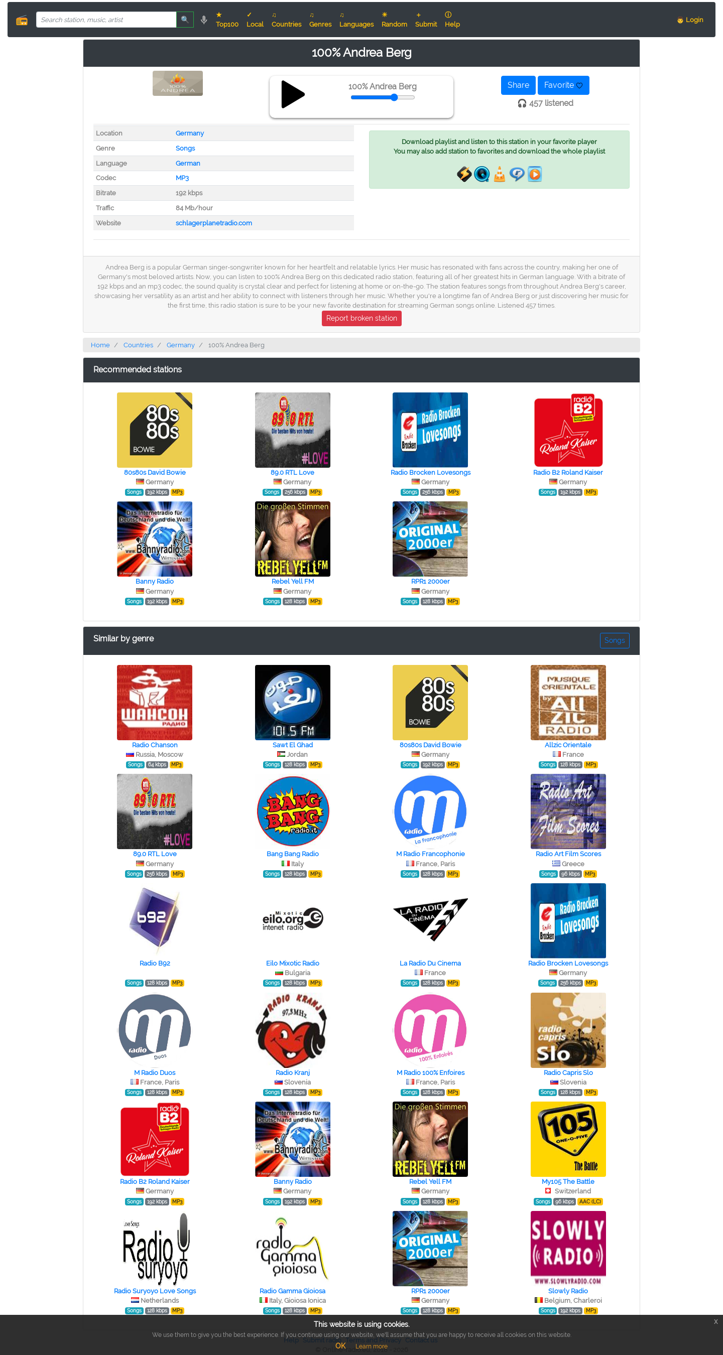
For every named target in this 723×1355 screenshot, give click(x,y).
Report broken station (361, 318)
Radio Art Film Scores (568, 854)
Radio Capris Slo (568, 1072)
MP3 (182, 178)
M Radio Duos (154, 1072)
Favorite (563, 85)
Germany (190, 133)
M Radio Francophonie (430, 854)
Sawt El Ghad (293, 745)
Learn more (371, 1346)
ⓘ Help (452, 19)
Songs (185, 148)
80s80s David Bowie (155, 472)
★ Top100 (227, 19)
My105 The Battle (568, 1181)
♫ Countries (286, 19)
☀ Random (394, 19)
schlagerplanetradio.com (214, 223)
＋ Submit (426, 19)
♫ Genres (320, 19)
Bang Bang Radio (293, 854)
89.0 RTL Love (292, 472)
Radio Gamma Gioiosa (292, 1291)
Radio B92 (155, 963)
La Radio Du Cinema (430, 963)
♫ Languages (356, 19)
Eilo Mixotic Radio (292, 963)
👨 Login (689, 20)
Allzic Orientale (568, 745)
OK (340, 1346)
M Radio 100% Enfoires (430, 1072)
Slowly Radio (568, 1291)
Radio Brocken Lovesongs (430, 472)
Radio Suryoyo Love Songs (155, 1291)
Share (518, 85)
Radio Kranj (293, 1072)
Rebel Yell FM (293, 581)
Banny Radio (155, 581)
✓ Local (255, 19)
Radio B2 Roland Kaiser (568, 472)
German (188, 163)
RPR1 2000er (430, 581)
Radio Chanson (155, 745)
